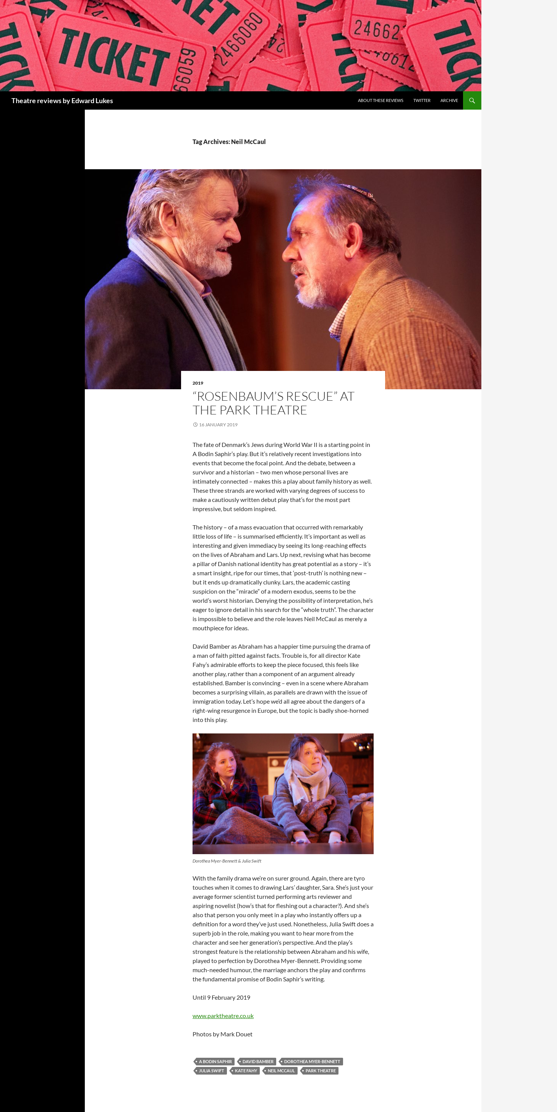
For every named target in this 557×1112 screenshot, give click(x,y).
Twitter (422, 100)
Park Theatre (321, 1070)
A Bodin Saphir (215, 1061)
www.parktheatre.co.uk (223, 1015)
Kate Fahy (246, 1070)
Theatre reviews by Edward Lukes (62, 100)
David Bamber (258, 1061)
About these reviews (380, 100)
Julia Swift (211, 1070)
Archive (449, 100)
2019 (198, 383)
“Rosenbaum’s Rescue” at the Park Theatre (274, 403)
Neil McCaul (281, 1070)
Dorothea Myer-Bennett (312, 1061)
